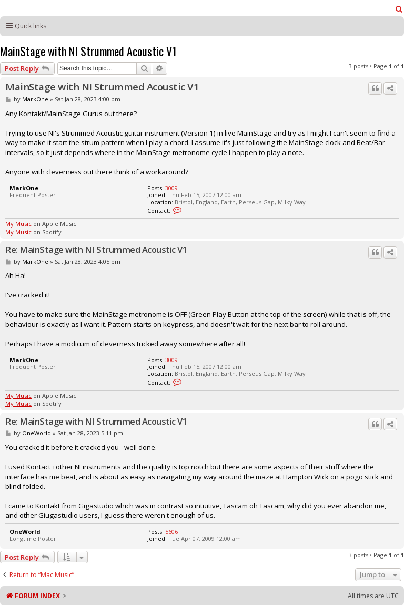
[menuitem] (399, 9)
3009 (171, 187)
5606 (171, 531)
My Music (18, 224)
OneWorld (36, 433)
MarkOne (35, 99)
